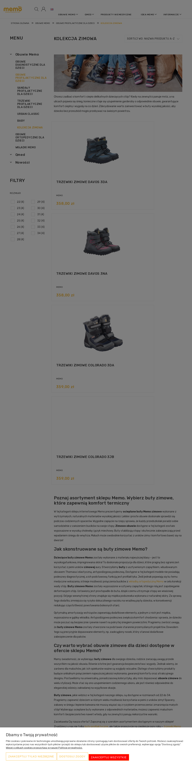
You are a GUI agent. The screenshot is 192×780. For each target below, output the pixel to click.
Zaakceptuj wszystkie (109, 759)
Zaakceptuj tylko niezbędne (31, 759)
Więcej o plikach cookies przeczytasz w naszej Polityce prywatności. (44, 751)
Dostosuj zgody (72, 759)
